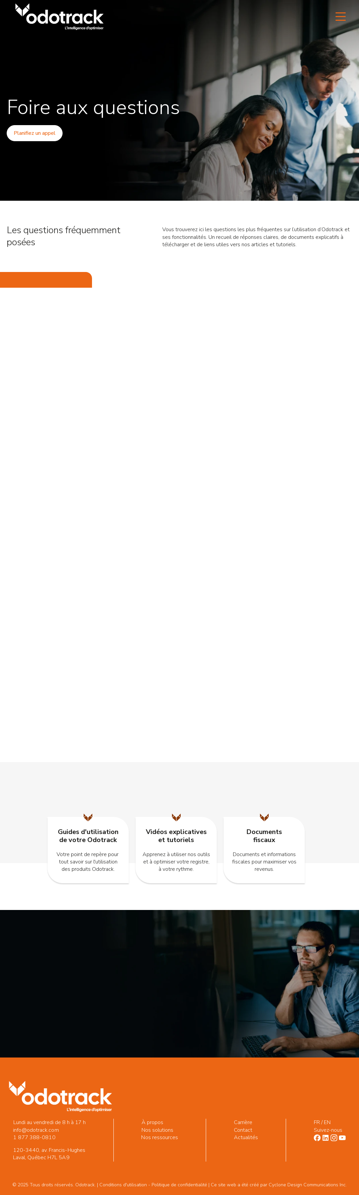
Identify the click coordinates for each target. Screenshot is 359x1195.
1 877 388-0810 (34, 1137)
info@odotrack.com (36, 1130)
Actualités (246, 1137)
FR (317, 1122)
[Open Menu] (341, 17)
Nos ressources (159, 1137)
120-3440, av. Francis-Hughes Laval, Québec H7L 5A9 (49, 1153)
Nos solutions (158, 1130)
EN (327, 1122)
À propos (153, 1122)
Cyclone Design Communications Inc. (308, 1185)
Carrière (243, 1122)
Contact (243, 1130)
